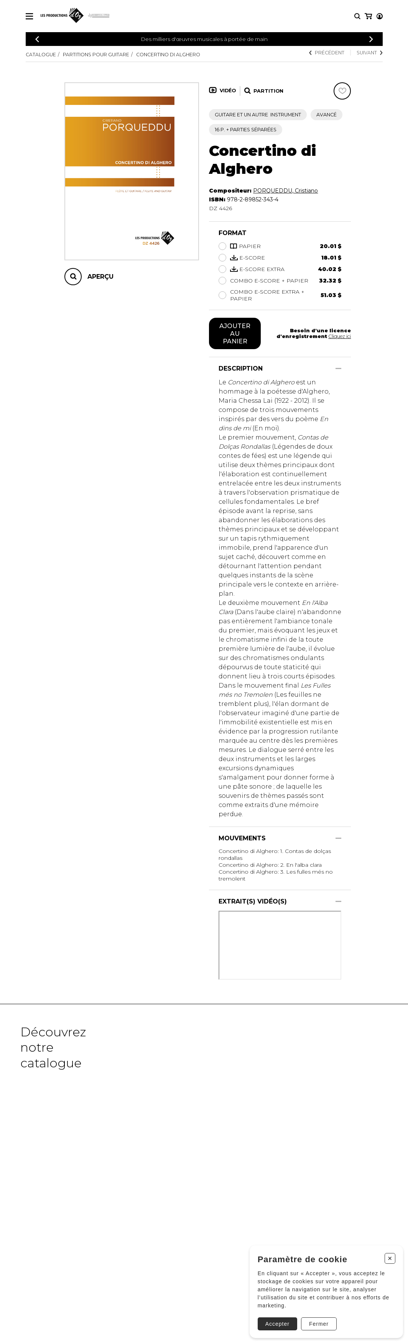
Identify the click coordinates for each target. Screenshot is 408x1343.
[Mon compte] (368, 16)
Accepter (274, 1321)
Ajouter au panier (234, 333)
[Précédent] (37, 39)
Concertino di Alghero (168, 54)
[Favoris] (342, 91)
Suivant (369, 53)
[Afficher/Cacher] (338, 368)
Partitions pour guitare (96, 54)
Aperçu (100, 276)
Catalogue (41, 54)
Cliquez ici (339, 336)
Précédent (326, 53)
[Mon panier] (379, 16)
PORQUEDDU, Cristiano (285, 190)
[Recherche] (357, 16)
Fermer (316, 1321)
